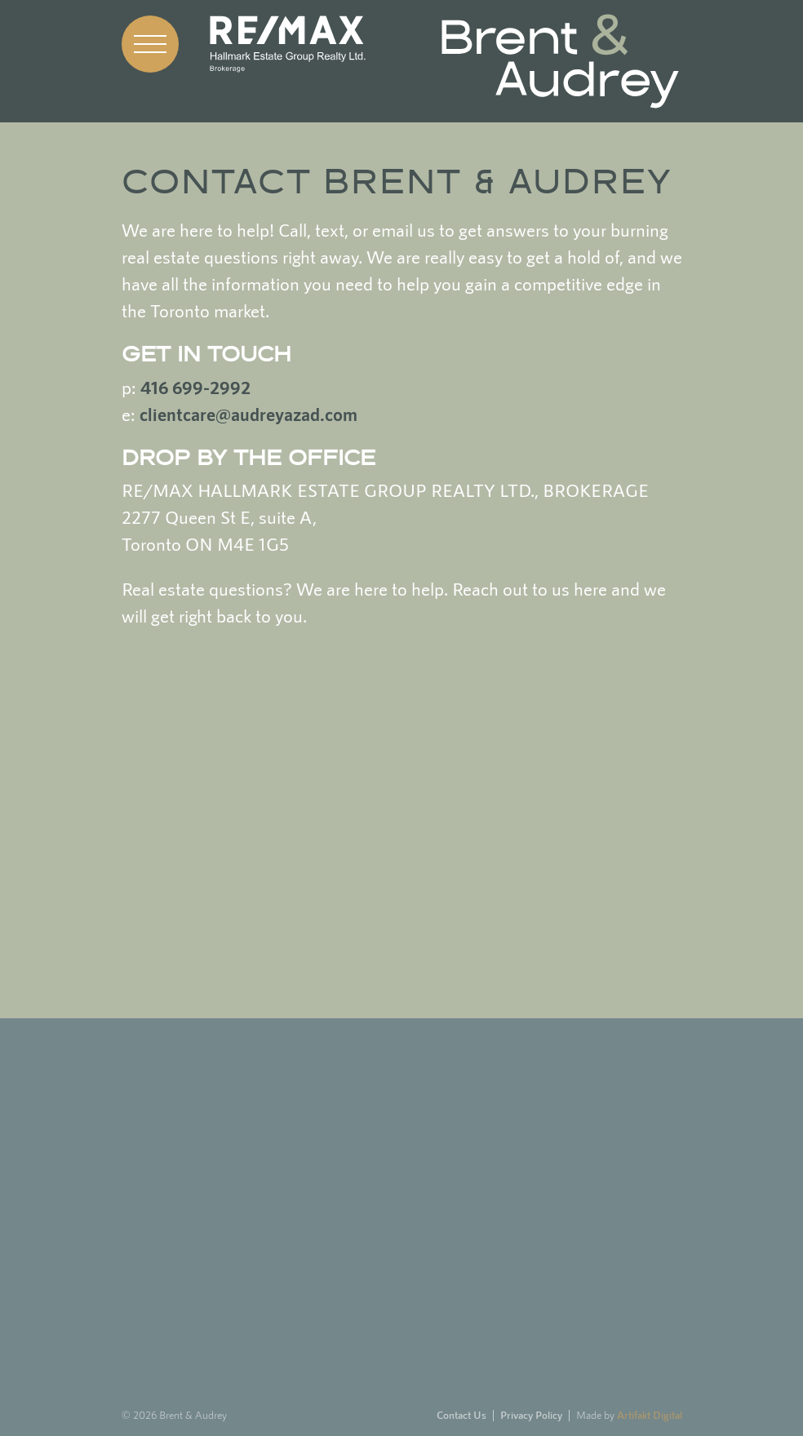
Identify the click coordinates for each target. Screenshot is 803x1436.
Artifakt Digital (649, 1415)
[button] (150, 44)
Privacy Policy (531, 1415)
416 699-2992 (195, 387)
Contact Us (461, 1415)
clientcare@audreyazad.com (248, 414)
